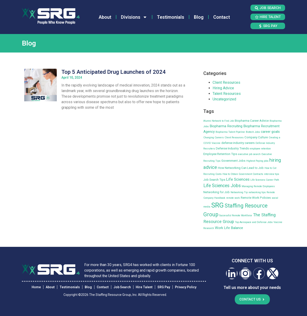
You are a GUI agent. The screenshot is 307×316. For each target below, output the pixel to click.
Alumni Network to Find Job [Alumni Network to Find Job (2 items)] (218, 120)
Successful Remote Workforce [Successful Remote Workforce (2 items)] (235, 215)
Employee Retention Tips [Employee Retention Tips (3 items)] (220, 154)
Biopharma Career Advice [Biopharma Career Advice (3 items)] (252, 120)
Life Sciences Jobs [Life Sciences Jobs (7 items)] (222, 185)
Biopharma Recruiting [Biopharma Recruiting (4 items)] (226, 126)
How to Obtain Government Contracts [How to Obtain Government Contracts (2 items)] (243, 174)
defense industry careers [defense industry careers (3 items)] (238, 143)
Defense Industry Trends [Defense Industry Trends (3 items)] (232, 148)
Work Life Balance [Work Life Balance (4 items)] (229, 228)
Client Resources (226, 82)
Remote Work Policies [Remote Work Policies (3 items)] (256, 197)
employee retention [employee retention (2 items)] (260, 148)
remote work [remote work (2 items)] (233, 197)
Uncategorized (224, 99)
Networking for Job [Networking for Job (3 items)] (216, 192)
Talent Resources (227, 93)
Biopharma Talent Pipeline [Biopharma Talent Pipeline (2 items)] (230, 131)
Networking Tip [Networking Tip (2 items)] (239, 192)
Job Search (122, 287)
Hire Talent (144, 287)
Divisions (134, 17)
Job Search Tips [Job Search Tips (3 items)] (214, 179)
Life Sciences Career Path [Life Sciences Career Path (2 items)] (264, 179)
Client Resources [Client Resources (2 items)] (234, 137)
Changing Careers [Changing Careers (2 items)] (213, 137)
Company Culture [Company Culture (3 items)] (256, 137)
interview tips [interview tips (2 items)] (271, 174)
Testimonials (170, 17)
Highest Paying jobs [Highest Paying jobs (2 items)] (257, 160)
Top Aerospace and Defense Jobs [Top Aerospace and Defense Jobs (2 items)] (254, 222)
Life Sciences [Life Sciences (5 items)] (238, 179)
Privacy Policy (185, 287)
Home (36, 287)
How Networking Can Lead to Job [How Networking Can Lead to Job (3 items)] (241, 168)
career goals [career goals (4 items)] (270, 132)
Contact (221, 17)
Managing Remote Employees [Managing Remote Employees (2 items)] (258, 186)
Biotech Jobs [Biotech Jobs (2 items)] (253, 131)
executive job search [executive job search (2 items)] (249, 154)
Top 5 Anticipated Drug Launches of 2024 (113, 72)
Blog (199, 17)
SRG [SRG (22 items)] (217, 205)
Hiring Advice (223, 88)
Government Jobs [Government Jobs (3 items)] (233, 160)
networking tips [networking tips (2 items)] (257, 192)
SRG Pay (163, 287)
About (105, 17)
